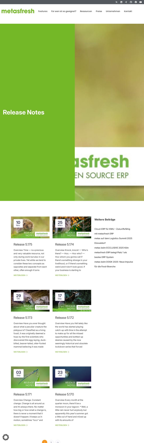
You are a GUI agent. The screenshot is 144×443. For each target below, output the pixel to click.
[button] (5, 437)
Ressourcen (86, 11)
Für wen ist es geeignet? (63, 11)
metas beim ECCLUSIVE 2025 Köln (111, 247)
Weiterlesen (21, 275)
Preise (99, 11)
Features (42, 11)
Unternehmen (113, 11)
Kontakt (128, 11)
